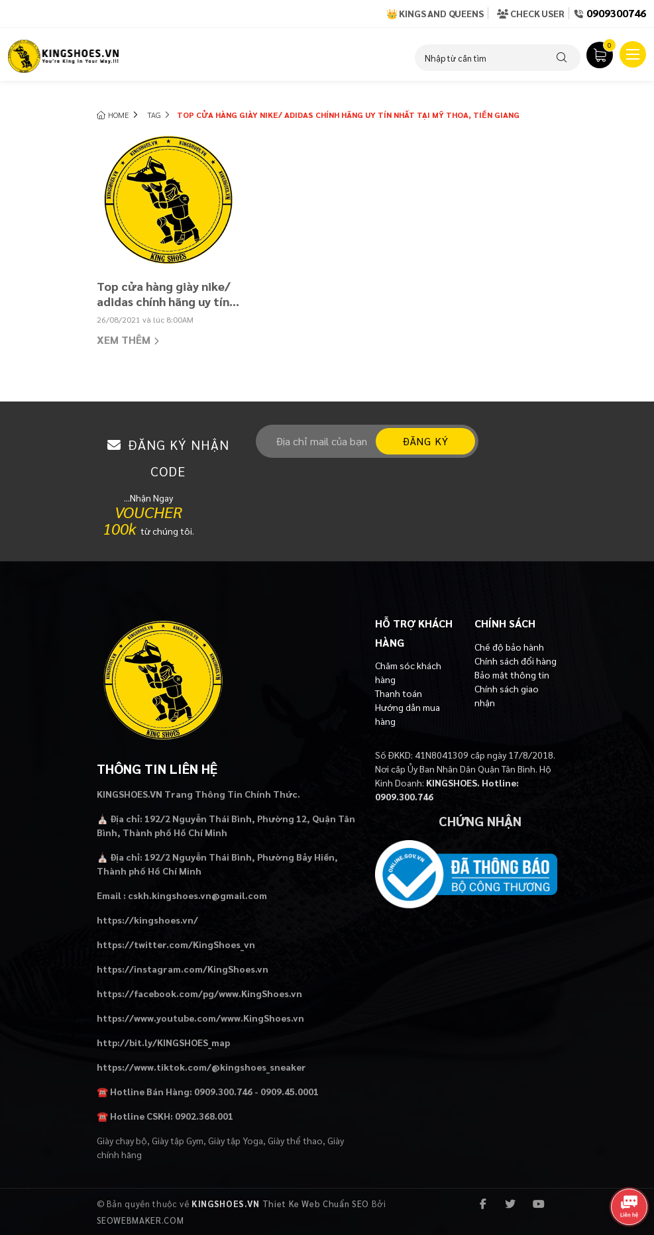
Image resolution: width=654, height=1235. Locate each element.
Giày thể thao (295, 1140)
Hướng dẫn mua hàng (407, 714)
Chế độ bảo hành (509, 647)
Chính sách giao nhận (506, 695)
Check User (531, 13)
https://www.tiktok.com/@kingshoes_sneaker (201, 1067)
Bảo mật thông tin (511, 674)
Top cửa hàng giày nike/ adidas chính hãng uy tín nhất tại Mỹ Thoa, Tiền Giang (164, 294)
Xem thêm (128, 341)
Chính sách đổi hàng (515, 661)
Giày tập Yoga (235, 1140)
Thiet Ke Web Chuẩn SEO (315, 1203)
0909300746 (616, 13)
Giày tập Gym (177, 1140)
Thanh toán (398, 693)
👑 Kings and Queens (435, 13)
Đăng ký (425, 441)
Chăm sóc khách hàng (408, 672)
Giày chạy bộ (122, 1140)
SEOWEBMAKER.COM (140, 1220)
